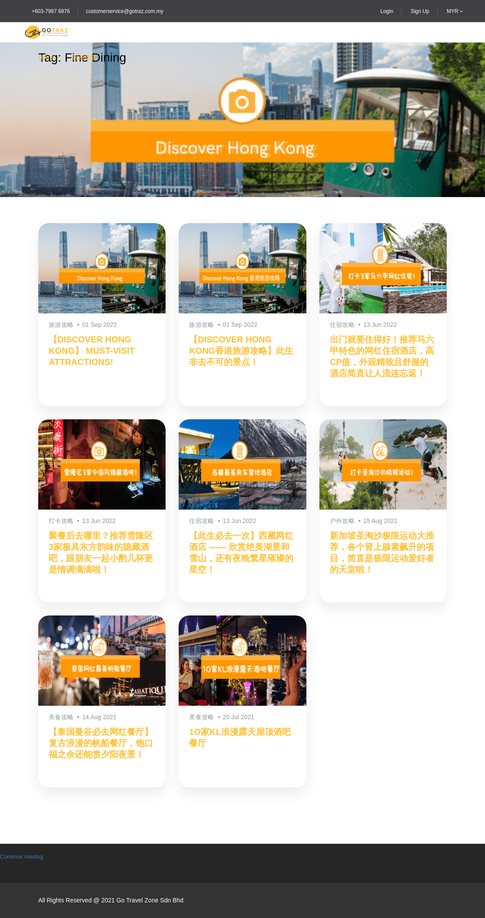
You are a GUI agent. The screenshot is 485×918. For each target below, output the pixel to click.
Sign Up (420, 11)
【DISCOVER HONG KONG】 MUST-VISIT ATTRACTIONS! (92, 351)
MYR (455, 11)
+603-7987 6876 (51, 11)
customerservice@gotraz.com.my (124, 11)
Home (46, 57)
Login (386, 11)
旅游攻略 (84, 57)
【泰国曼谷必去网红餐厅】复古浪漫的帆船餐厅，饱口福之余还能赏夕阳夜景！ (101, 743)
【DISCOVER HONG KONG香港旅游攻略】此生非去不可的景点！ (241, 351)
